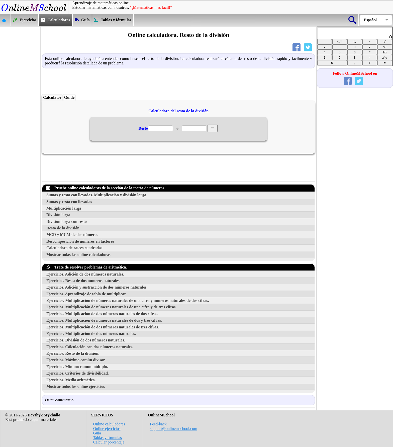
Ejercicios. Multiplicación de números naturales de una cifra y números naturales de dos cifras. (127, 300)
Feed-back (158, 424)
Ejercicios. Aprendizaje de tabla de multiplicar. (86, 294)
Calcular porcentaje (109, 442)
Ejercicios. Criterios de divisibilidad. (77, 373)
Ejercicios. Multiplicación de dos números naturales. (91, 333)
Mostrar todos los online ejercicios (75, 386)
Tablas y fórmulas (107, 437)
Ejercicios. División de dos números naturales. (85, 340)
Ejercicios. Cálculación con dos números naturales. (89, 347)
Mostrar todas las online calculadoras (78, 254)
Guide (69, 97)
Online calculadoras (109, 424)
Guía (97, 433)
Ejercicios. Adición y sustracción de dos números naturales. (96, 287)
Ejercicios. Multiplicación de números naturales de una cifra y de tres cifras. (111, 307)
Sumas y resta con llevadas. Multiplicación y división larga (96, 195)
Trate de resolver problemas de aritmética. (86, 267)
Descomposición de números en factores (80, 241)
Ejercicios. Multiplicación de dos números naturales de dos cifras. (102, 314)
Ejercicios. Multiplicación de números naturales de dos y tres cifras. (104, 320)
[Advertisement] (20, 102)
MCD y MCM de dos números (72, 234)
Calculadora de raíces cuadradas (74, 248)
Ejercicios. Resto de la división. (72, 353)
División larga (58, 215)
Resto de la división (62, 228)
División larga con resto (66, 221)
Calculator (52, 97)
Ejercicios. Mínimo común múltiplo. (77, 367)
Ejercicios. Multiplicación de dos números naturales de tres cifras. (102, 327)
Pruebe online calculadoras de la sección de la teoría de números (105, 188)
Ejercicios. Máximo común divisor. (76, 360)
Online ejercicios (107, 428)
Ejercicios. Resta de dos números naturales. (83, 281)
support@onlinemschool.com (173, 428)
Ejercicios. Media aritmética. (71, 380)
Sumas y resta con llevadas (69, 202)
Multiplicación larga (63, 208)
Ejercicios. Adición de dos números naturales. (85, 274)
